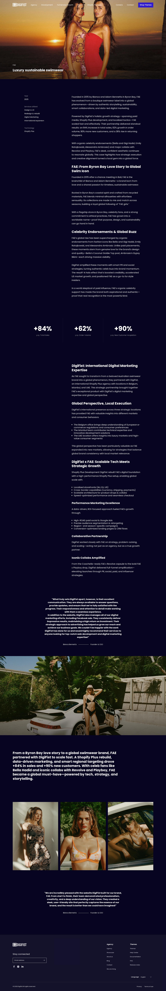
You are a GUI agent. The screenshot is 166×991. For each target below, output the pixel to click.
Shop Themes (146, 5)
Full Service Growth (65, 5)
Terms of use (148, 986)
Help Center (134, 952)
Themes (133, 948)
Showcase (110, 952)
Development (47, 5)
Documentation (135, 957)
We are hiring (111, 969)
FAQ (131, 961)
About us (110, 957)
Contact (130, 5)
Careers (119, 5)
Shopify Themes (94, 5)
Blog (108, 961)
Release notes (135, 965)
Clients (80, 5)
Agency (34, 5)
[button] (44, 960)
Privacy (139, 986)
